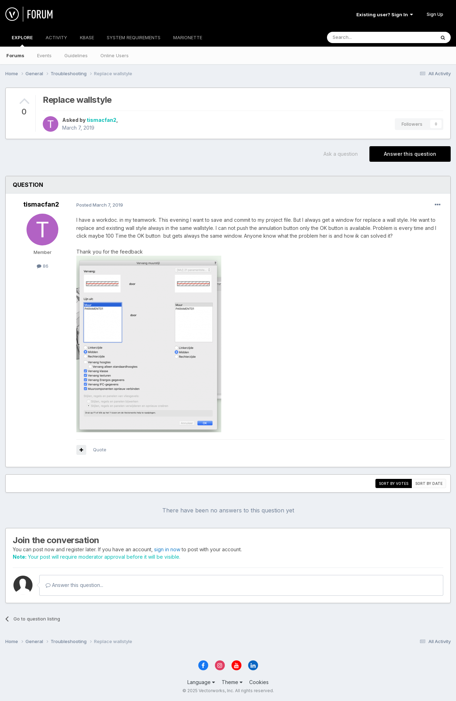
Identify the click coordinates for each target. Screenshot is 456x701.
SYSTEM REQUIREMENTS (133, 37)
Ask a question (340, 154)
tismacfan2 (101, 120)
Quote (99, 449)
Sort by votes (393, 483)
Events (44, 55)
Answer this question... (74, 585)
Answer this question (410, 154)
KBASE (87, 37)
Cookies (259, 682)
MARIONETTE (187, 37)
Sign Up (435, 14)
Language (201, 682)
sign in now (167, 549)
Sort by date (429, 483)
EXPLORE (22, 41)
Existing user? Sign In (384, 14)
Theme (232, 682)
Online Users (114, 55)
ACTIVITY (56, 37)
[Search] (363, 37)
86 (42, 266)
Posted (99, 205)
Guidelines (76, 55)
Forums (15, 55)
